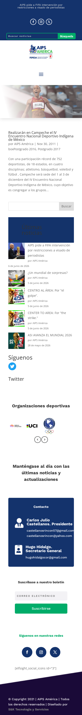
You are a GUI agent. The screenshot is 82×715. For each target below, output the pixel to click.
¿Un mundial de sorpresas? (48, 273)
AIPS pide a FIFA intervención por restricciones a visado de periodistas (49, 250)
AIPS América (23, 144)
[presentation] (37, 440)
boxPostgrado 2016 (22, 149)
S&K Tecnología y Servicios (28, 709)
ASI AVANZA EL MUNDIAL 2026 (50, 335)
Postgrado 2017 (49, 149)
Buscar (66, 206)
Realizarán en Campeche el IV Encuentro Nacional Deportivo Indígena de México (40, 136)
